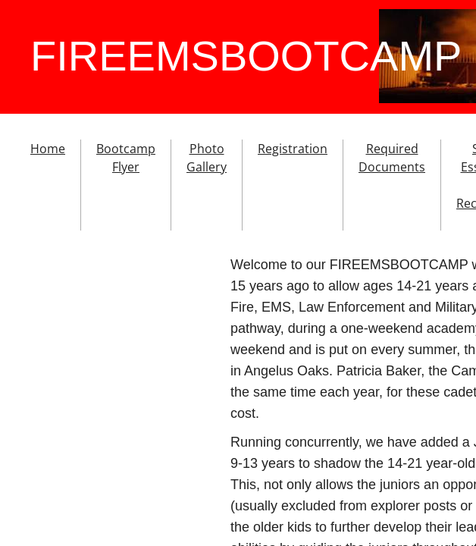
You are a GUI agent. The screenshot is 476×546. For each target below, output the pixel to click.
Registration (292, 148)
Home (47, 148)
